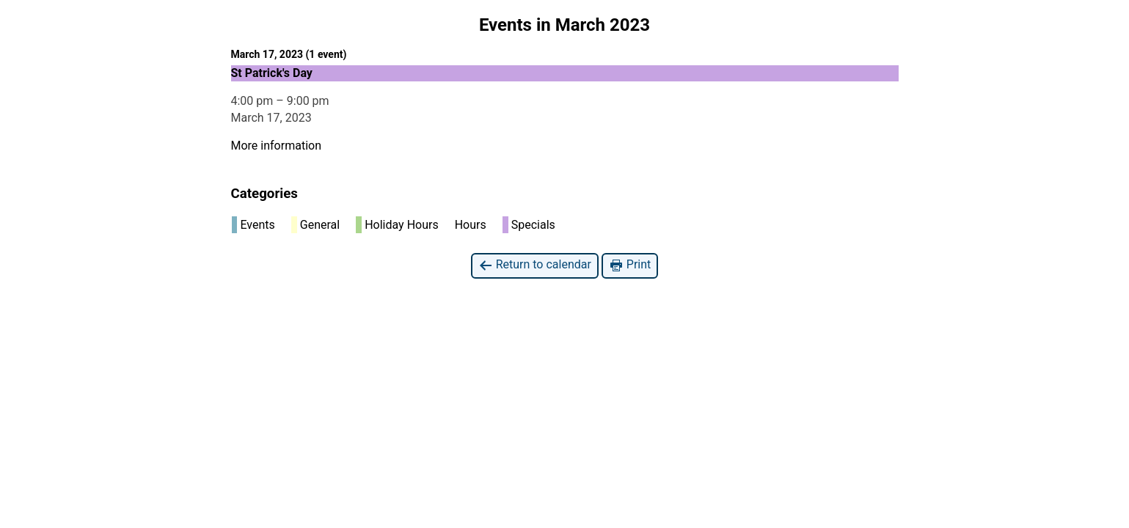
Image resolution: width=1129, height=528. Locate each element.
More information (276, 146)
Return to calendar (534, 265)
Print (630, 265)
